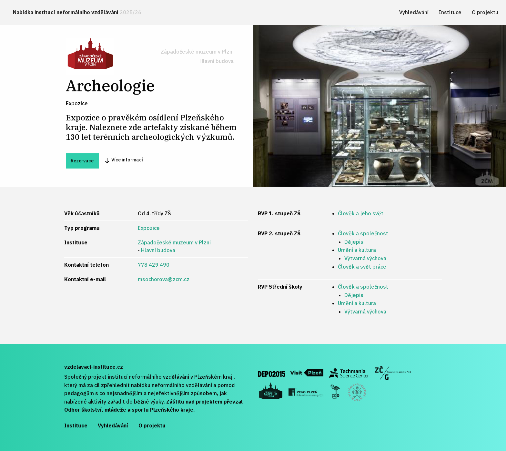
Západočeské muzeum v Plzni (197, 51)
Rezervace (82, 161)
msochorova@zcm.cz (163, 279)
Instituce (450, 12)
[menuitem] (77, 12)
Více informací (123, 160)
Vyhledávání (414, 12)
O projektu (485, 12)
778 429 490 (153, 264)
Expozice (149, 228)
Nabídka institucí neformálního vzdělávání (77, 12)
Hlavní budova (216, 61)
